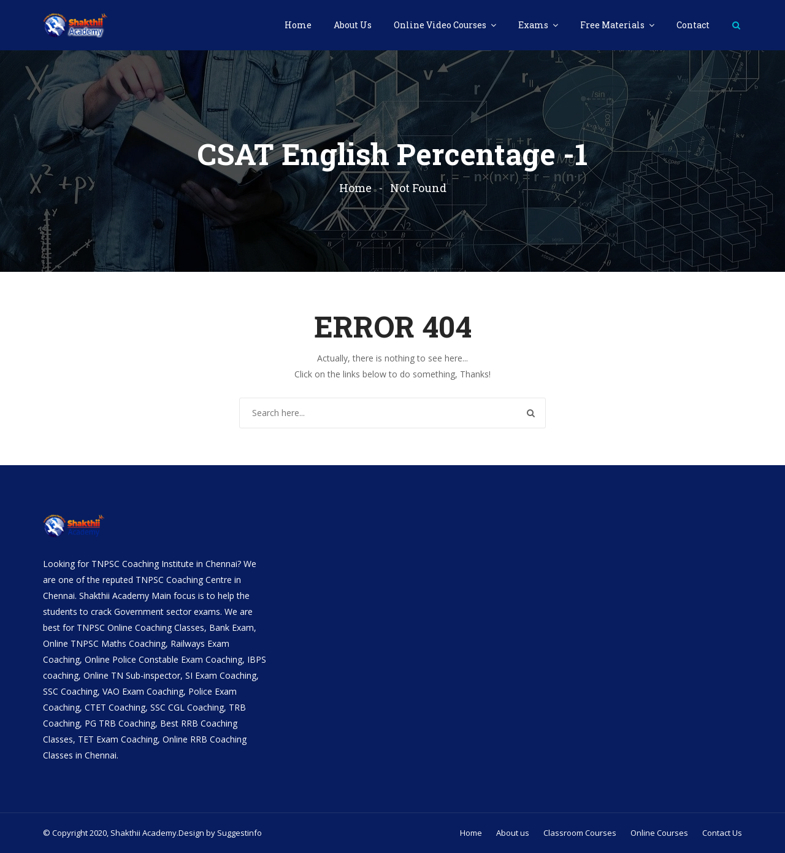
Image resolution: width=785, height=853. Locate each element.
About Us (353, 25)
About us (512, 832)
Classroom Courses (579, 832)
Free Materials (613, 25)
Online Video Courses (441, 25)
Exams (534, 25)
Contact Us (722, 832)
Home (298, 25)
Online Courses (659, 832)
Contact (693, 25)
